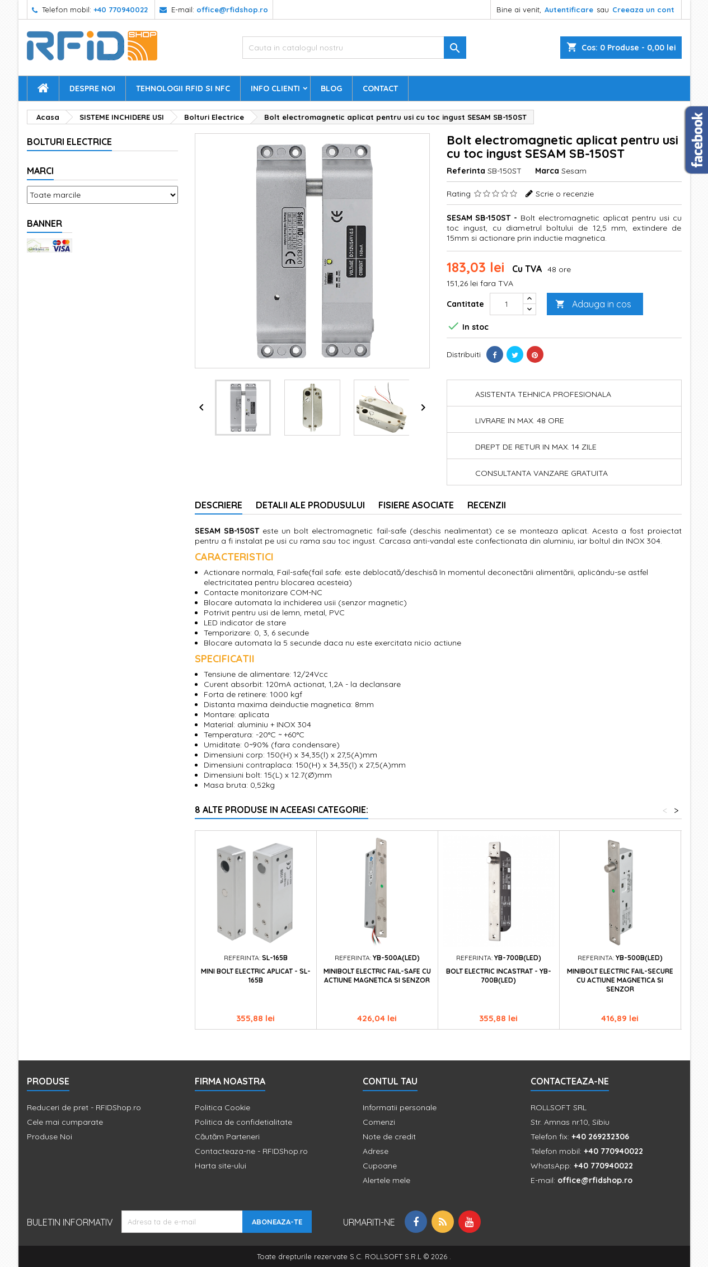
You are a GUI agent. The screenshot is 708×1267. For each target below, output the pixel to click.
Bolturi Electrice (69, 141)
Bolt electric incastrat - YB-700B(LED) (498, 975)
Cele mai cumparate (65, 1122)
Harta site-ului (220, 1166)
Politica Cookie (222, 1107)
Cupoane (380, 1166)
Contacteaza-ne (570, 1081)
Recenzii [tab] (486, 505)
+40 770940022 (120, 9)
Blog (331, 88)
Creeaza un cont (643, 9)
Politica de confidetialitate (243, 1122)
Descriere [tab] (218, 505)
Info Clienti (275, 88)
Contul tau (390, 1081)
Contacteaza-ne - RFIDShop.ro (251, 1151)
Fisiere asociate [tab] (416, 505)
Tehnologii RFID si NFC (183, 88)
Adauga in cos (593, 304)
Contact (380, 88)
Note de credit (389, 1137)
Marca (547, 171)
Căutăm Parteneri (227, 1137)
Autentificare (569, 9)
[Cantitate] (506, 304)
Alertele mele (386, 1180)
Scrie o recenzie (565, 194)
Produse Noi (49, 1137)
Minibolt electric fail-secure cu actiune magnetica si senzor (620, 980)
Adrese (375, 1151)
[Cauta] (354, 47)
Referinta (466, 171)
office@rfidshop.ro (232, 9)
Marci (40, 170)
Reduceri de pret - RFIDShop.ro (84, 1107)
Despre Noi (92, 88)
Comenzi (379, 1122)
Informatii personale (400, 1107)
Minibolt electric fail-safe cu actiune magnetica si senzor (377, 975)
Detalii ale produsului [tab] (310, 505)
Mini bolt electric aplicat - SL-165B (256, 975)
